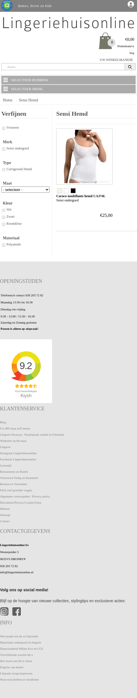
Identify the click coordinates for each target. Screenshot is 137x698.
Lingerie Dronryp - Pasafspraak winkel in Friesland (32, 434)
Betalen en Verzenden (13, 484)
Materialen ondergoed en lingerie (20, 642)
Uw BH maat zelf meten (15, 428)
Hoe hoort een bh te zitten (16, 661)
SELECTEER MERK (22, 88)
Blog (3, 422)
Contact (5, 521)
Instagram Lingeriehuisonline (18, 453)
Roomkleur (11, 224)
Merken (5, 508)
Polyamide (11, 244)
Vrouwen (10, 127)
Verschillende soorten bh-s (16, 654)
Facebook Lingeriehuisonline (18, 459)
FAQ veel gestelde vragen (16, 490)
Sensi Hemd (28, 100)
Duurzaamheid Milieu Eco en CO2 (21, 648)
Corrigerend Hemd (16, 169)
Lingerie (5, 447)
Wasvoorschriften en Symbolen (19, 679)
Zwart (8, 217)
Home (7, 100)
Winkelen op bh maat (13, 440)
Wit (6, 210)
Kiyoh (26, 395)
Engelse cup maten (11, 667)
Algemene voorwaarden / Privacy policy (25, 496)
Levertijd (5, 465)
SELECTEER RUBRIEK (25, 79)
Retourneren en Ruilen (14, 471)
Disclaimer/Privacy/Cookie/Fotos (20, 502)
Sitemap (5, 515)
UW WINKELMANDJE (116, 60)
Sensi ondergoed (15, 148)
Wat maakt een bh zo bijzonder (19, 636)
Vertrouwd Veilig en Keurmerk (19, 477)
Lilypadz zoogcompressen (16, 673)
